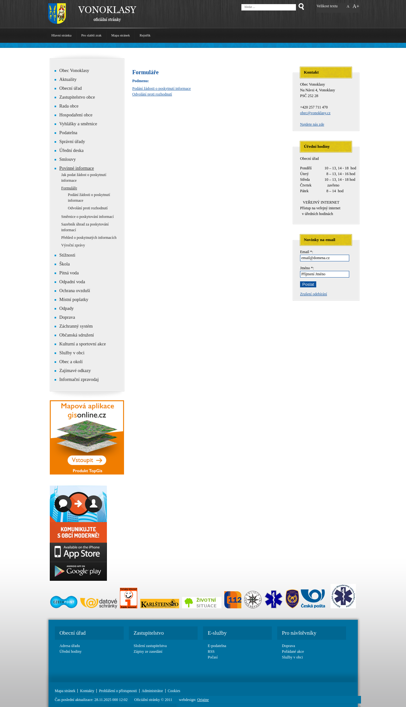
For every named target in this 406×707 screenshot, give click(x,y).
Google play (78, 571)
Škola (62, 263)
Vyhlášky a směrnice (78, 123)
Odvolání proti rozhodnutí (152, 94)
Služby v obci (71, 352)
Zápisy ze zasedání (148, 651)
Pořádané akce (293, 651)
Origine (203, 699)
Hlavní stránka (61, 35)
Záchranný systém (74, 326)
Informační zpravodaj (77, 379)
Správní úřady (72, 141)
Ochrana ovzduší (74, 290)
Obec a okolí (69, 361)
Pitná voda (67, 272)
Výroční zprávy (73, 245)
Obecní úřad (68, 88)
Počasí (213, 657)
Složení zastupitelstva (150, 646)
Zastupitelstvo (149, 633)
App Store (78, 552)
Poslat (308, 284)
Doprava (67, 317)
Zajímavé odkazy (73, 370)
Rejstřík (145, 35)
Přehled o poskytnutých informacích (88, 237)
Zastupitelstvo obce (75, 97)
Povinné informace (76, 168)
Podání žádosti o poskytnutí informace (161, 88)
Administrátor (152, 691)
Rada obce (66, 105)
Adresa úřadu (70, 646)
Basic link (78, 514)
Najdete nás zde (312, 124)
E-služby (217, 633)
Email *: (306, 252)
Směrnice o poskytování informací (87, 216)
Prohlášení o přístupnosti (118, 691)
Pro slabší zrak (91, 35)
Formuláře (69, 188)
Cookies (174, 691)
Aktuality (67, 79)
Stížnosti (65, 255)
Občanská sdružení (74, 334)
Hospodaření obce (73, 114)
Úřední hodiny (71, 651)
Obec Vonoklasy (72, 70)
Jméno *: (307, 268)
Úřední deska (71, 150)
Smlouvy (67, 159)
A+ (355, 6)
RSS (211, 651)
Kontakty (87, 691)
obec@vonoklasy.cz (315, 113)
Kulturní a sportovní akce (82, 343)
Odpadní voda (70, 281)
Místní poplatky (71, 299)
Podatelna (68, 132)
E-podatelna (217, 646)
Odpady (64, 308)
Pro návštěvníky (299, 633)
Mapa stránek (120, 35)
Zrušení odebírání (313, 294)
